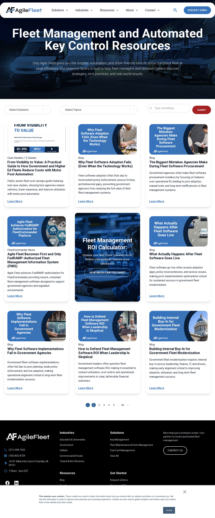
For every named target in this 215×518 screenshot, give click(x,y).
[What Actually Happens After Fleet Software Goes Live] (178, 232)
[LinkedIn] (17, 483)
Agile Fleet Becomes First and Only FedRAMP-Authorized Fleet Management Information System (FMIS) (34, 260)
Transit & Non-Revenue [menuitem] (72, 461)
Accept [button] (169, 510)
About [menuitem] (132, 10)
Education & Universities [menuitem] (72, 439)
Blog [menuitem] (62, 480)
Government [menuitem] (66, 445)
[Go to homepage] (27, 437)
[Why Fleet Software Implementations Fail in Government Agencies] (36, 326)
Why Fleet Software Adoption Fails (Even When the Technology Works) (105, 164)
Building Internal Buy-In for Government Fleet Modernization (174, 351)
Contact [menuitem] (152, 10)
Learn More (14, 201)
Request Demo (197, 10)
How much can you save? (107, 272)
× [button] (185, 491)
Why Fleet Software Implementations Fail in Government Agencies (35, 351)
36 (122, 405)
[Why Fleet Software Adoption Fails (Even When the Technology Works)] (107, 140)
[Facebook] (8, 483)
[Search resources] (169, 108)
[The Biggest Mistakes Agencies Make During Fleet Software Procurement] (178, 140)
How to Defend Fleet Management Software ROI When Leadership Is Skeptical (104, 353)
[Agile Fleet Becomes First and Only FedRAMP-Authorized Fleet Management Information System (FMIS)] (36, 232)
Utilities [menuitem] (64, 450)
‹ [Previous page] (87, 405)
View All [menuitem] (114, 456)
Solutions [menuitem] (60, 10)
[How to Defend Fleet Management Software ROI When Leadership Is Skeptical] (107, 326)
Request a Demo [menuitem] (119, 480)
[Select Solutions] (27, 110)
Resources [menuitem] (109, 10)
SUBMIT (201, 110)
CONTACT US (175, 450)
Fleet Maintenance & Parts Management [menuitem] (131, 445)
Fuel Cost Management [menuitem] (122, 450)
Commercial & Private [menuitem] (71, 456)
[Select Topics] (99, 110)
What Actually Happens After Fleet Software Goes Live (175, 256)
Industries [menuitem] (84, 10)
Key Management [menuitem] (119, 439)
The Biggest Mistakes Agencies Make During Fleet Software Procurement (178, 164)
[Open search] (175, 10)
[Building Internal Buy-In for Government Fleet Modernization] (178, 326)
